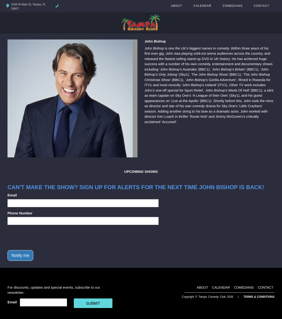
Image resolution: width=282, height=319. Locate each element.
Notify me (20, 255)
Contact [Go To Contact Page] (261, 5)
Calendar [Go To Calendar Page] (202, 5)
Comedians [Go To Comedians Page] (232, 5)
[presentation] (43, 237)
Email (12, 195)
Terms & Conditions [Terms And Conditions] (259, 296)
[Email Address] (43, 302)
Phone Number (20, 213)
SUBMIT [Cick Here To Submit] (93, 303)
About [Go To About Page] (176, 5)
